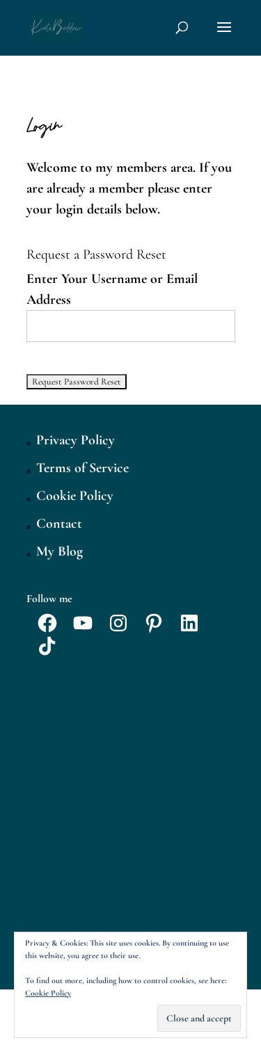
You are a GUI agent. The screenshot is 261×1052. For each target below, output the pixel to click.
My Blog (59, 551)
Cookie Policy (74, 495)
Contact (59, 523)
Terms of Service (82, 468)
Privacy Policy (75, 440)
